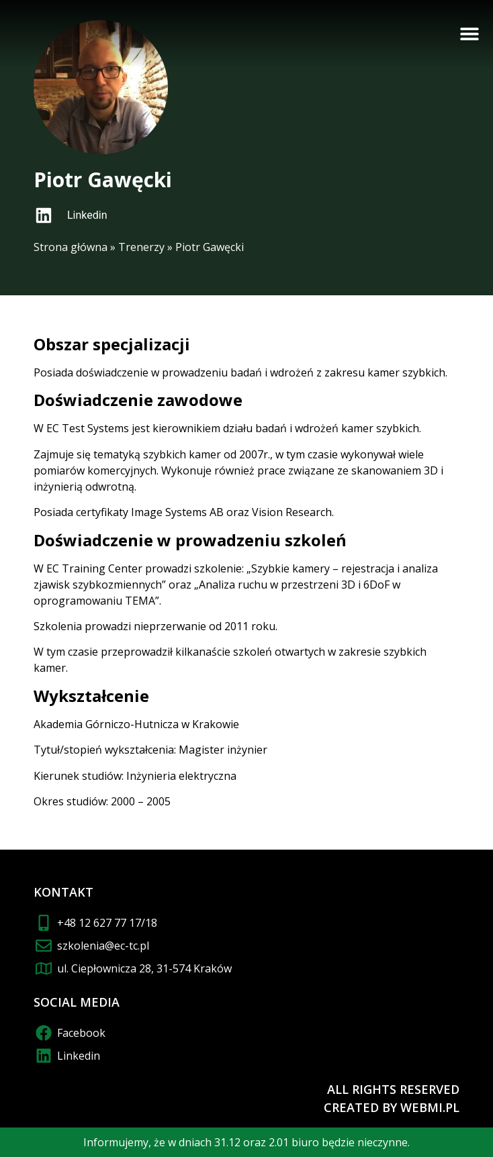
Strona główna (70, 247)
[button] (469, 33)
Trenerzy (141, 247)
